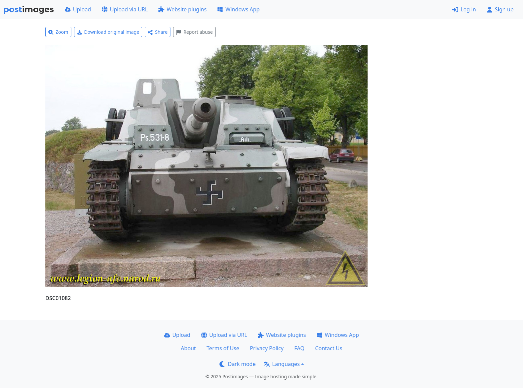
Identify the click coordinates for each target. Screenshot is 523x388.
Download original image (108, 32)
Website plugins (182, 9)
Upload (78, 9)
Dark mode (237, 364)
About (188, 348)
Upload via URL (125, 9)
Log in (464, 9)
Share (157, 32)
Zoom (58, 32)
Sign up (500, 9)
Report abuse (194, 32)
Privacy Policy (267, 348)
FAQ (299, 348)
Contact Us (328, 348)
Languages (282, 364)
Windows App (238, 9)
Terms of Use (222, 348)
